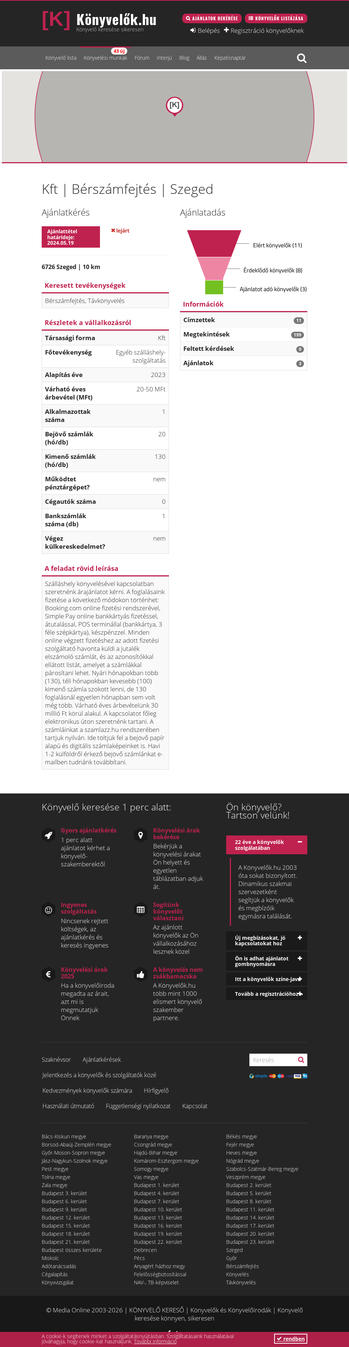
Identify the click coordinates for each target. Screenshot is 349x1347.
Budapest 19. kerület (158, 1233)
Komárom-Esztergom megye (166, 1160)
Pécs (139, 1257)
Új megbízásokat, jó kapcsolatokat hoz (260, 940)
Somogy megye (151, 1168)
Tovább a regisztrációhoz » (269, 993)
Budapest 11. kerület (250, 1209)
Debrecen (145, 1249)
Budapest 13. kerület (158, 1217)
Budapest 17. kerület (250, 1225)
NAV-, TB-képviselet (156, 1282)
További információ (155, 1341)
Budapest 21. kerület (66, 1241)
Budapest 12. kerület (66, 1217)
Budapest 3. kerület (64, 1193)
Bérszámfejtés (242, 1266)
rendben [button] (291, 1338)
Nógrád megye (242, 1160)
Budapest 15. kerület (66, 1225)
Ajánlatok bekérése (215, 18)
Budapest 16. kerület (158, 1225)
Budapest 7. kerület (156, 1201)
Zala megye (55, 1185)
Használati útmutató (68, 1106)
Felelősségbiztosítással (160, 1274)
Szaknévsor (56, 1059)
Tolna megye (56, 1176)
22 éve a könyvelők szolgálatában (259, 844)
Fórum (142, 57)
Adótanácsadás (59, 1266)
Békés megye (241, 1136)
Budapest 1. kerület (156, 1185)
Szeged (234, 1249)
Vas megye (146, 1176)
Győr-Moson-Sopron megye (73, 1152)
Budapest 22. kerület (158, 1241)
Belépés (209, 30)
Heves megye (241, 1152)
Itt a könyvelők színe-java (268, 979)
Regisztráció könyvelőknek (267, 30)
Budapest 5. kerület (249, 1193)
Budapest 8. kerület (249, 1201)
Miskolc (50, 1257)
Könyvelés (237, 1274)
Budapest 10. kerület (158, 1209)
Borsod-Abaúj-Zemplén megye (76, 1144)
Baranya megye (151, 1136)
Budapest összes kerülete (72, 1249)
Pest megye (55, 1168)
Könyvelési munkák (105, 54)
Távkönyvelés (241, 1282)
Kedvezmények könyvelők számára (87, 1090)
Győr (231, 1257)
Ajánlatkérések (102, 1059)
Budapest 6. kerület (64, 1201)
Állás (202, 57)
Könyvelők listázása (279, 18)
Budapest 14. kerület (250, 1217)
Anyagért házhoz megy (159, 1266)
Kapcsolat (194, 1106)
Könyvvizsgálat (58, 1282)
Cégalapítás (55, 1274)
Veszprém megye (246, 1176)
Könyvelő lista (60, 57)
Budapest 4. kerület (156, 1193)
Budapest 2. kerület (249, 1185)
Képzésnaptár (230, 57)
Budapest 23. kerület (250, 1241)
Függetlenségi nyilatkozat (138, 1106)
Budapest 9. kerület (64, 1209)
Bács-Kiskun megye (64, 1136)
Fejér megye (240, 1144)
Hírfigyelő (156, 1090)
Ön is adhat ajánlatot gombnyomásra (261, 961)
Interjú (164, 57)
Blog (184, 57)
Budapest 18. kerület (66, 1233)
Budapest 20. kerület (250, 1233)
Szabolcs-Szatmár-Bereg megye (262, 1168)
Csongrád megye (153, 1144)
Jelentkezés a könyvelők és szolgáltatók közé (99, 1075)
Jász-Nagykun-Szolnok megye (75, 1160)
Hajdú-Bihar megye (155, 1152)
